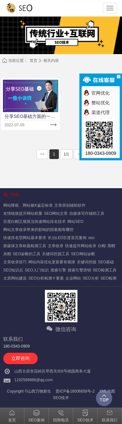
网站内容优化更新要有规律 (51, 262)
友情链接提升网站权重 (22, 213)
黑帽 (111, 246)
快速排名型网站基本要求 (24, 237)
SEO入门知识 (36, 270)
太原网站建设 (15, 278)
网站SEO (75, 221)
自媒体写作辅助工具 (86, 213)
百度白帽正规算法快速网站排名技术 (34, 221)
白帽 (102, 246)
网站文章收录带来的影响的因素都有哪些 (38, 229)
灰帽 (7, 254)
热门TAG (11, 194)
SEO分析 (91, 278)
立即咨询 (20, 358)
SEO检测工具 (104, 270)
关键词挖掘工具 (55, 254)
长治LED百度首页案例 (67, 237)
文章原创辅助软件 (70, 205)
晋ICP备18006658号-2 (75, 391)
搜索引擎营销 (79, 270)
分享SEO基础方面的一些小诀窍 (30, 117)
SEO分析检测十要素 (46, 278)
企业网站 (73, 278)
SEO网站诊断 (83, 254)
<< (42, 154)
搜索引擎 (58, 270)
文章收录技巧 (15, 262)
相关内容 (51, 60)
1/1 (66, 154)
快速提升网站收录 (80, 246)
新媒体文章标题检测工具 (24, 246)
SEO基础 (106, 262)
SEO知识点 (13, 270)
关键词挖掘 (86, 262)
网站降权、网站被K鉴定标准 (28, 205)
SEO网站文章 (56, 213)
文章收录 (55, 246)
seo (91, 237)
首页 (33, 60)
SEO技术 (61, 397)
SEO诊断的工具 (26, 254)
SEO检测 (108, 278)
